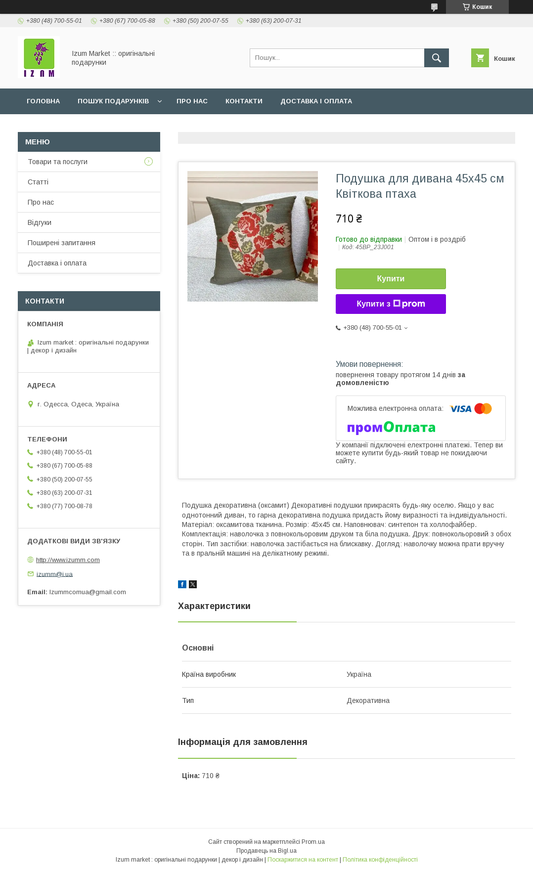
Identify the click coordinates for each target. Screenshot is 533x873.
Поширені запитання (61, 243)
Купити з (390, 304)
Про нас (192, 101)
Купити (391, 278)
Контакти (244, 101)
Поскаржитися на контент (302, 859)
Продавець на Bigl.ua (266, 850)
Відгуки (39, 222)
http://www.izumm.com (68, 560)
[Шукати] (436, 57)
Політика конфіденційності (380, 859)
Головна (43, 101)
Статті (38, 182)
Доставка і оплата (316, 101)
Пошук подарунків (113, 101)
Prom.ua (313, 841)
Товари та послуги (58, 162)
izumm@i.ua (55, 573)
